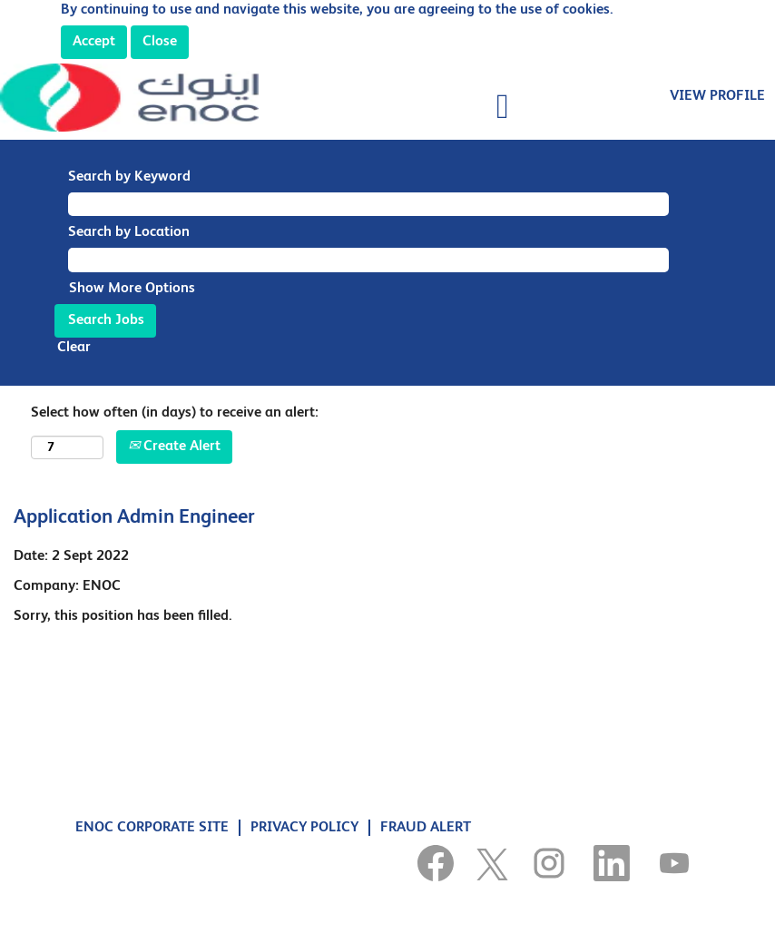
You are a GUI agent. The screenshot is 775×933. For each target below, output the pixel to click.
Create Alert (174, 446)
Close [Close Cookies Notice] (159, 41)
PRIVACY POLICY (304, 827)
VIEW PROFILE (717, 96)
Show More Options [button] (132, 288)
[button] (388, 108)
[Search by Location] (368, 260)
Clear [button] (74, 347)
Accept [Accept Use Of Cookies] (94, 41)
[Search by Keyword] (368, 204)
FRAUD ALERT (425, 827)
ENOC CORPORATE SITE (152, 827)
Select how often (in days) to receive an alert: (175, 413)
